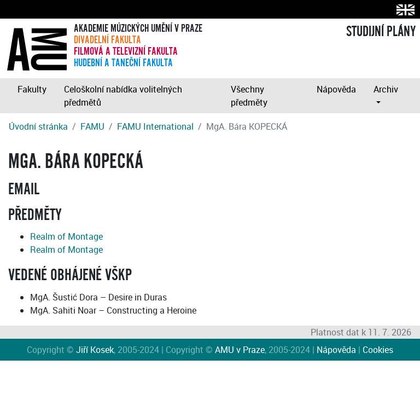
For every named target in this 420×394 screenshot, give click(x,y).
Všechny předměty (249, 95)
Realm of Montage (66, 236)
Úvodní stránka (38, 126)
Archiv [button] (386, 89)
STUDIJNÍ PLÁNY (381, 31)
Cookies (378, 350)
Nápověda (336, 89)
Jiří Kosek (95, 350)
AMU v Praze (240, 350)
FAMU (92, 126)
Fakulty (32, 89)
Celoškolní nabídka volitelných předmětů (123, 95)
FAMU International (155, 126)
